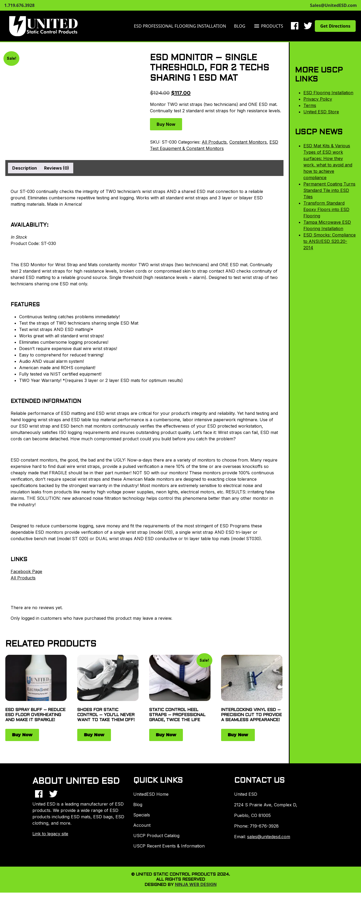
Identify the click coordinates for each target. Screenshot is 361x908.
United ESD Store (321, 111)
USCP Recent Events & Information (169, 846)
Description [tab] (24, 168)
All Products (214, 142)
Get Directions (335, 26)
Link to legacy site (50, 833)
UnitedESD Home (151, 794)
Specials (141, 814)
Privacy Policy (317, 99)
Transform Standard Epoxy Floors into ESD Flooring (326, 209)
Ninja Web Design (196, 884)
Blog (240, 26)
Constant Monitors (248, 142)
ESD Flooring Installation (328, 92)
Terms (309, 105)
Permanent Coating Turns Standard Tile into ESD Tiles (329, 190)
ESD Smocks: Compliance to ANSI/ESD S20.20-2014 (329, 241)
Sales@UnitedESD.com (333, 5)
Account (142, 825)
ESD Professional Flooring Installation (180, 26)
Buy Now (166, 124)
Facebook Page (26, 571)
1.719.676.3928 (19, 5)
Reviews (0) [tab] (56, 168)
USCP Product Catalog (156, 835)
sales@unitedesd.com (268, 836)
